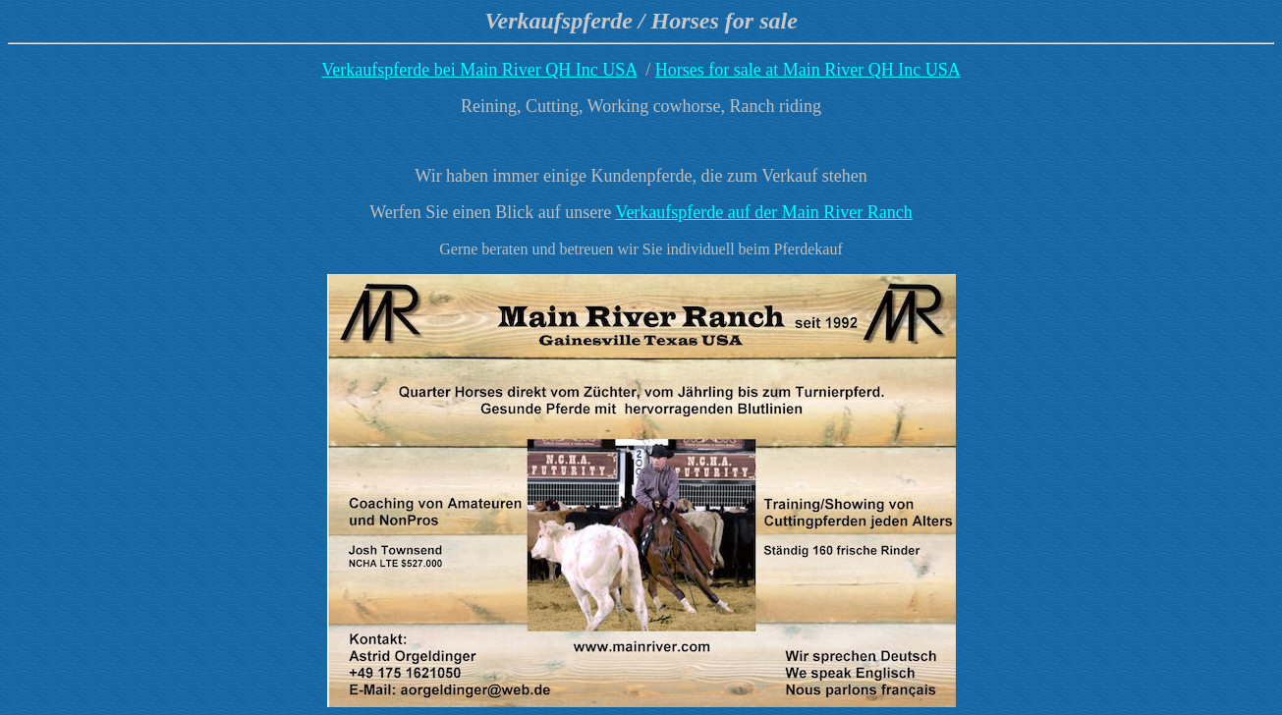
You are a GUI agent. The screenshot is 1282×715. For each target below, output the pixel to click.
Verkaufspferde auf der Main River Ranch (763, 212)
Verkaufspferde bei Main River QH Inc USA (479, 70)
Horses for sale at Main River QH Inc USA (808, 70)
